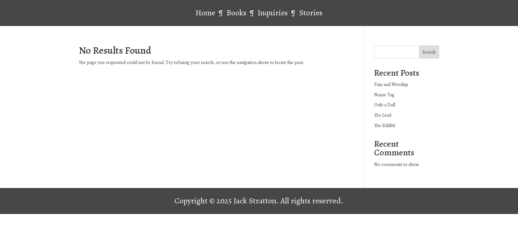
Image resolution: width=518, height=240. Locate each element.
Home (205, 12)
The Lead (382, 115)
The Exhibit (384, 125)
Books (237, 12)
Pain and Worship (391, 84)
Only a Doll (384, 105)
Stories (310, 12)
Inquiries (273, 12)
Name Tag (384, 95)
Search (429, 52)
